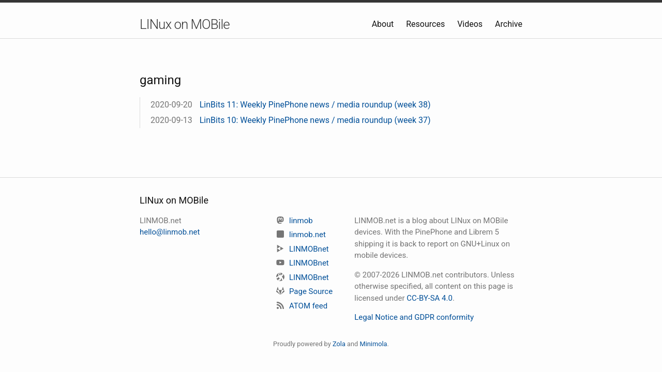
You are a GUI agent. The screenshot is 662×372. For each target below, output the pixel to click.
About (384, 24)
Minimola (373, 344)
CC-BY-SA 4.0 (430, 298)
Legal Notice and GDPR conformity (414, 317)
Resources (426, 24)
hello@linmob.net (170, 232)
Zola (339, 344)
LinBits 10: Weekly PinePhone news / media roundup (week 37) (315, 120)
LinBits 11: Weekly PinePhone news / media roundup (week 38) (315, 105)
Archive (508, 24)
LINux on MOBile (185, 24)
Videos (471, 24)
